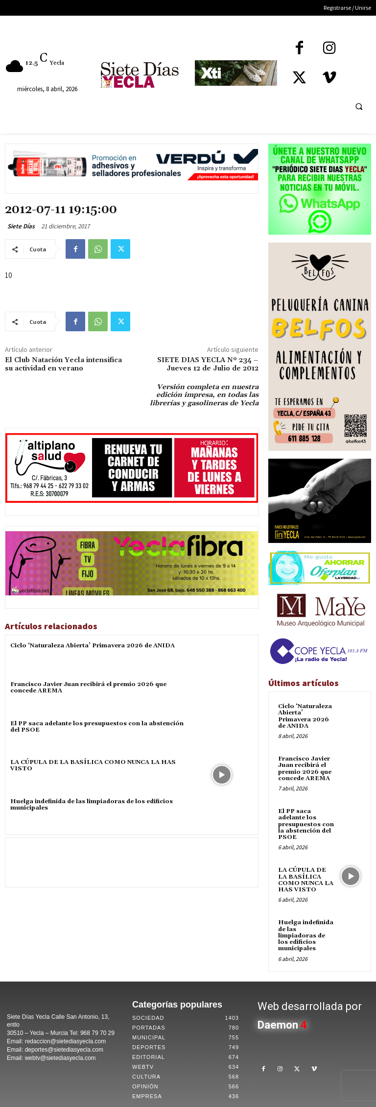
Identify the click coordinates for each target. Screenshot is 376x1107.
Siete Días (21, 226)
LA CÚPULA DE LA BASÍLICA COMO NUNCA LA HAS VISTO (92, 765)
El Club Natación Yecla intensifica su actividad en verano (63, 364)
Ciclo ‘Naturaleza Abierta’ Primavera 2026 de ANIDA (92, 645)
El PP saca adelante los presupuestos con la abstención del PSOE (97, 727)
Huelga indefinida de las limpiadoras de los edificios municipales (91, 805)
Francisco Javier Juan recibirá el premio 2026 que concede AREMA (88, 687)
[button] (359, 106)
